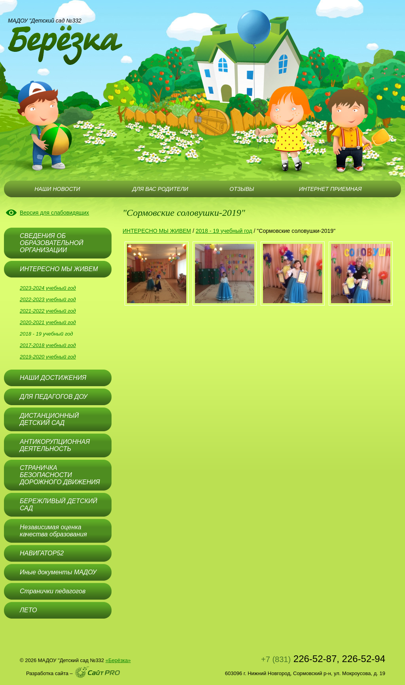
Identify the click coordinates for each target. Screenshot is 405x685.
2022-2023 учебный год (48, 299)
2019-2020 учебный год (48, 357)
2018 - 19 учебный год (46, 334)
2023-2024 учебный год (48, 288)
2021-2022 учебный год (48, 311)
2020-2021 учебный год (48, 322)
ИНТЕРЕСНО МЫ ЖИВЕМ (157, 231)
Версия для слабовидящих (54, 212)
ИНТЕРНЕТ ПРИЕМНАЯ (330, 189)
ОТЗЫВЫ (241, 189)
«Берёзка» (118, 660)
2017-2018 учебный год (48, 345)
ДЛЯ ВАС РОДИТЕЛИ (160, 189)
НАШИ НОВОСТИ (57, 189)
